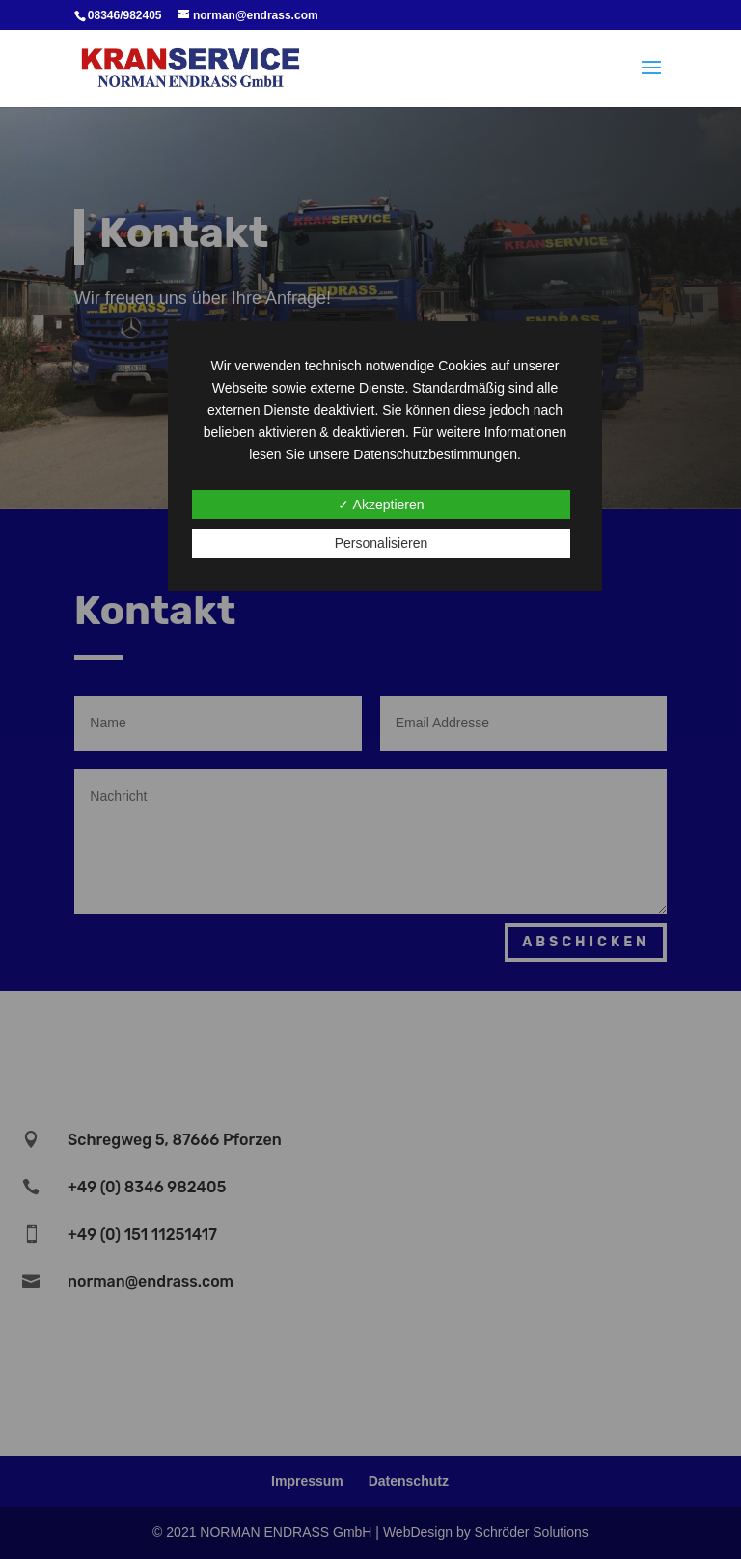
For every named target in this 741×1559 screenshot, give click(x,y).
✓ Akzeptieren (381, 504)
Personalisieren (381, 543)
